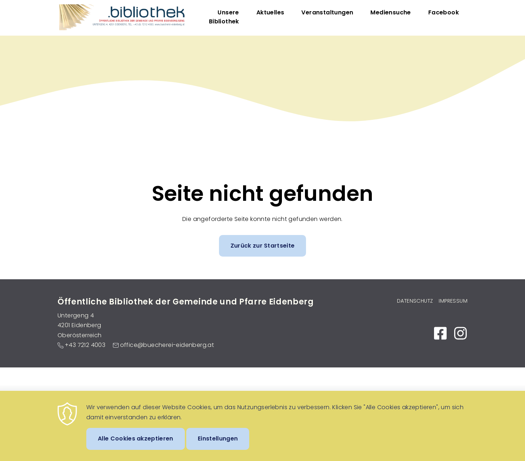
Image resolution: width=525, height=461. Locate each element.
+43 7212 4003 (85, 345)
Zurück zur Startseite (262, 245)
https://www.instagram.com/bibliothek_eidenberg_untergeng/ (460, 333)
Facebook (443, 12)
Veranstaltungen (327, 12)
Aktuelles (270, 12)
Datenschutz (415, 300)
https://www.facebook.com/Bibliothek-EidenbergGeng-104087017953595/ (440, 333)
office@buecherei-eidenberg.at (167, 345)
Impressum (453, 300)
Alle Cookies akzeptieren (135, 444)
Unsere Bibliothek (224, 17)
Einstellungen (218, 444)
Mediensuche (390, 12)
